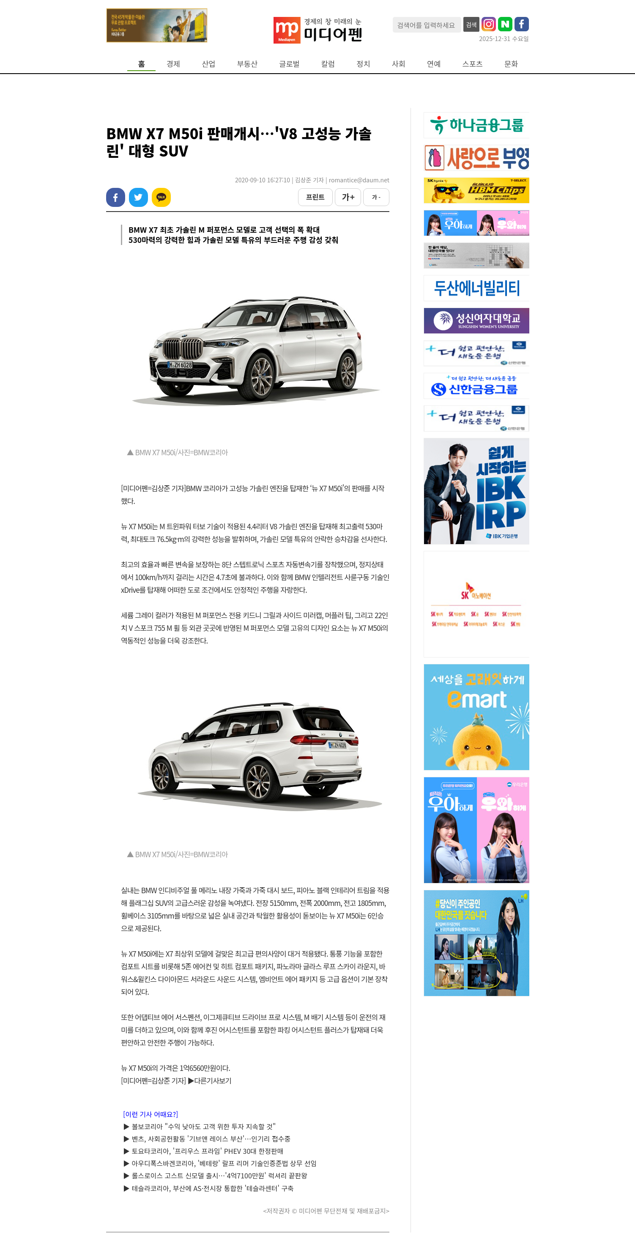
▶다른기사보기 (209, 1080)
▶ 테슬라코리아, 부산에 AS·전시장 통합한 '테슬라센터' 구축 (208, 1188)
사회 (398, 63)
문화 (511, 63)
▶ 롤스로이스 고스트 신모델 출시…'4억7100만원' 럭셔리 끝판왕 (215, 1175)
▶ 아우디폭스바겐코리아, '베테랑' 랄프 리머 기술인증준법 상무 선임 (220, 1163)
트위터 (138, 197)
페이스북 (115, 197)
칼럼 (328, 63)
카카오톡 (161, 197)
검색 (471, 24)
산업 (208, 63)
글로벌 (289, 63)
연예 (434, 63)
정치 (363, 63)
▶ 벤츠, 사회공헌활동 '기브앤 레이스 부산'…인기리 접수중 (206, 1139)
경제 (173, 63)
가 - (376, 197)
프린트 (315, 197)
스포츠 (473, 63)
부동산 (247, 63)
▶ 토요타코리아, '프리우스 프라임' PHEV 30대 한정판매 (203, 1151)
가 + (348, 197)
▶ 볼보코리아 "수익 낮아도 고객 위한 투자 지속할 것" (199, 1126)
